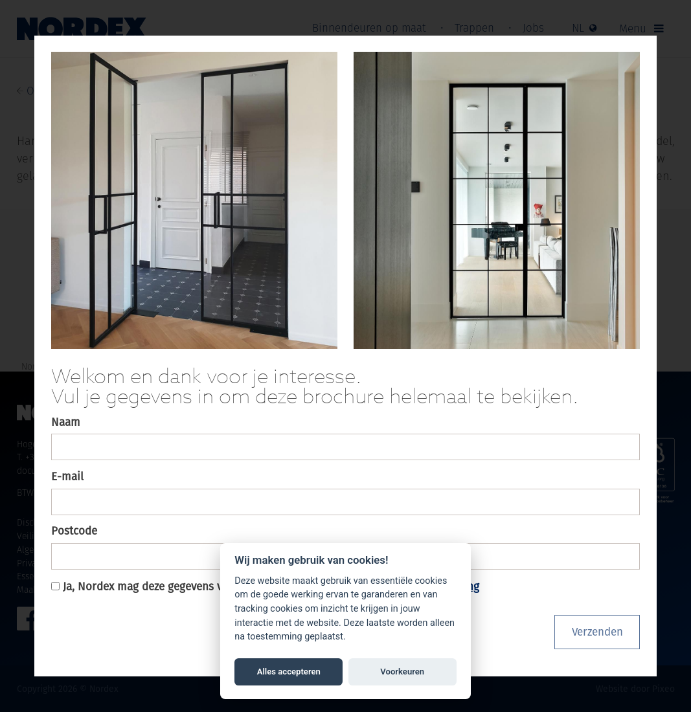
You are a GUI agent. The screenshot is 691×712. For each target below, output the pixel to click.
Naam (65, 422)
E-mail (67, 476)
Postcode (74, 531)
